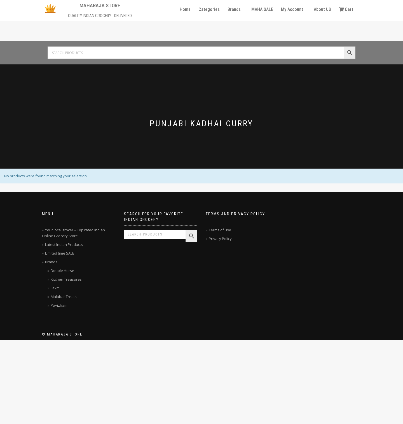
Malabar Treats (64, 296)
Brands (234, 9)
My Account (292, 9)
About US (322, 9)
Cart (346, 9)
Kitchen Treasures (66, 279)
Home (185, 9)
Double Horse (62, 270)
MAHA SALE (262, 9)
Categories (209, 9)
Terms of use (220, 229)
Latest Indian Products (64, 244)
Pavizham (59, 305)
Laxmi (55, 287)
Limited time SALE (59, 253)
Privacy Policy (220, 238)
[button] (235, 9)
